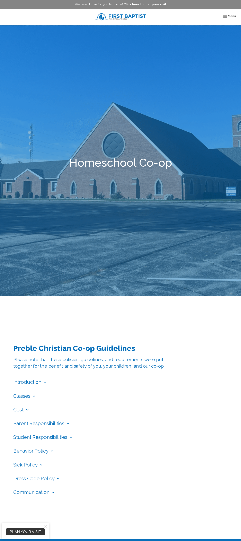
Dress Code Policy (37, 478)
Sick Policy (28, 465)
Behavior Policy (33, 451)
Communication (34, 492)
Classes (24, 396)
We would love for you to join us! (121, 4)
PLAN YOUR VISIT (25, 532)
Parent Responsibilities (41, 423)
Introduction (30, 382)
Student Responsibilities (43, 437)
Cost (21, 410)
